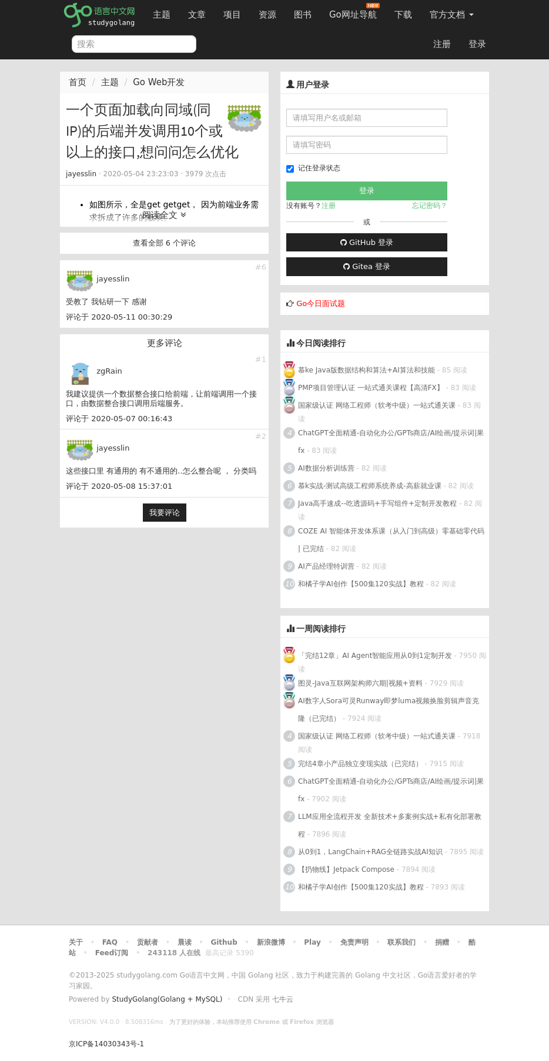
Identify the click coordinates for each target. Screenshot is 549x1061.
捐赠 (442, 942)
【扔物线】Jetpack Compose (346, 869)
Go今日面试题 (320, 303)
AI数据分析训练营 (326, 468)
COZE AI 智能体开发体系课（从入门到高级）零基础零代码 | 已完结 (391, 540)
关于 (76, 942)
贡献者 (147, 942)
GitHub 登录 (366, 242)
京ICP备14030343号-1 (106, 1044)
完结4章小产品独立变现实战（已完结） (360, 764)
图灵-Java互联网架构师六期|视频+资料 (360, 683)
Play (312, 942)
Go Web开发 (159, 82)
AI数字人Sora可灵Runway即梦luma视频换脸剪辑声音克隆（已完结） (388, 710)
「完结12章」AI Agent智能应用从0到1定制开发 (375, 656)
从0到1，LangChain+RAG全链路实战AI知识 (370, 852)
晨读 (185, 942)
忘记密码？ (429, 206)
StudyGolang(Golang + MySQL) (167, 999)
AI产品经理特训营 (326, 566)
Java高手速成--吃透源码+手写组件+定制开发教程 (377, 503)
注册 (442, 44)
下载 (403, 14)
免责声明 (354, 942)
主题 (161, 14)
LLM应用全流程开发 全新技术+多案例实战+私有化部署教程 (389, 825)
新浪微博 (271, 942)
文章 (197, 14)
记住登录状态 (313, 168)
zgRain (109, 371)
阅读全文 (164, 215)
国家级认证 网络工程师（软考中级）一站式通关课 (377, 405)
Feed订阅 (112, 953)
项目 (232, 14)
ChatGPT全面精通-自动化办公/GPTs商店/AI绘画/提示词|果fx (391, 442)
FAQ (110, 942)
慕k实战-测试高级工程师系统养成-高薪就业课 (369, 486)
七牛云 (282, 999)
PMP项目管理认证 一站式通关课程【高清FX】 (371, 388)
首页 (77, 82)
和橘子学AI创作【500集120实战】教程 (361, 584)
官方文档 (452, 14)
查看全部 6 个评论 (164, 243)
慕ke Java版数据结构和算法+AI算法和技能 (366, 370)
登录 (477, 44)
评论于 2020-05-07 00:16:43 (119, 418)
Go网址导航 (354, 11)
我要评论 (164, 512)
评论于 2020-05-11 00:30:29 (119, 317)
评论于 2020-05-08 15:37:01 (119, 486)
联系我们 (401, 942)
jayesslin (81, 174)
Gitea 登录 (366, 266)
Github (223, 942)
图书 (303, 14)
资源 (267, 14)
